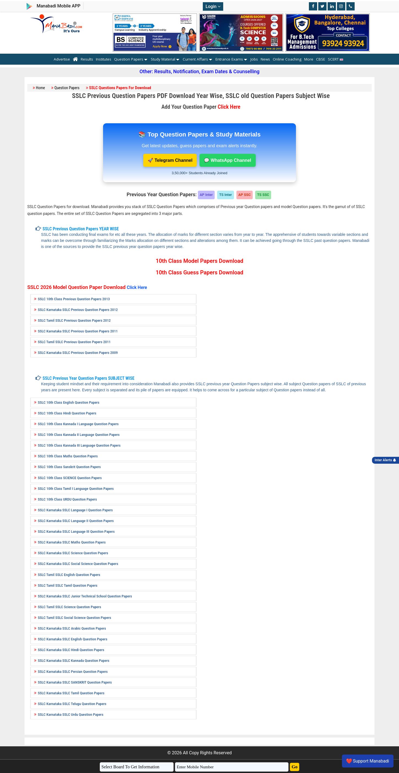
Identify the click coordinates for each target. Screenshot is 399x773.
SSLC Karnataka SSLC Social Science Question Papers (78, 563)
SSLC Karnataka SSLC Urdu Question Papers (70, 714)
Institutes (103, 59)
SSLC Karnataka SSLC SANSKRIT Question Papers (75, 682)
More (308, 59)
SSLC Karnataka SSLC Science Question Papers (73, 553)
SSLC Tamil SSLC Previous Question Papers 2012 (74, 320)
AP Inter (206, 195)
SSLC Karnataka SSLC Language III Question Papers (76, 531)
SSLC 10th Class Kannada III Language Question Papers (79, 445)
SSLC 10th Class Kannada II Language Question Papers (79, 434)
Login (213, 6)
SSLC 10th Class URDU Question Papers (67, 499)
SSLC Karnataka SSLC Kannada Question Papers (73, 660)
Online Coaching (287, 59)
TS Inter (225, 195)
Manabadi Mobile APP (58, 6)
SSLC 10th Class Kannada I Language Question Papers (78, 424)
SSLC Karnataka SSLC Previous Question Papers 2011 (78, 331)
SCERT (336, 59)
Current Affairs (195, 59)
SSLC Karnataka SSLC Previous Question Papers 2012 (78, 309)
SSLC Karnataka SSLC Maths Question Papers (72, 542)
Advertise (62, 59)
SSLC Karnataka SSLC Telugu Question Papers (72, 703)
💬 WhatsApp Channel (227, 160)
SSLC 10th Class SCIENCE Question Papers (70, 478)
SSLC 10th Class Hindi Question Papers (67, 413)
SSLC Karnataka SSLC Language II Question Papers (76, 520)
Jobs (254, 59)
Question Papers (128, 59)
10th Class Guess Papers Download (199, 272)
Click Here (229, 106)
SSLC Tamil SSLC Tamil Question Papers (67, 585)
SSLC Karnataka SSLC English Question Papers (72, 639)
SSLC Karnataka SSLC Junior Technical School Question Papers (85, 596)
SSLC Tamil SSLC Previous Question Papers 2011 (74, 342)
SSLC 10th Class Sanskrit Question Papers (69, 467)
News (265, 59)
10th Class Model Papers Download (199, 261)
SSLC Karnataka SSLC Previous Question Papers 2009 (78, 352)
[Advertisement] (285, 332)
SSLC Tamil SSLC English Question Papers (69, 574)
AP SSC (244, 195)
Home (40, 88)
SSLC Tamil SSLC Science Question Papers (69, 607)
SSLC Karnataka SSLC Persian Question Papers (73, 671)
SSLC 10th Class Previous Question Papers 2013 (74, 299)
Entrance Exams (229, 59)
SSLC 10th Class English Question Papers (68, 402)
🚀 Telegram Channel (170, 160)
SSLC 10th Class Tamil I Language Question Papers (76, 488)
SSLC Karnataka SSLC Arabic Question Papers (72, 628)
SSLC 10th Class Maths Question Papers (68, 456)
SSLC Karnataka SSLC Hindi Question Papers (71, 650)
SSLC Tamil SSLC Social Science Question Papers (74, 617)
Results (87, 59)
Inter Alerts (385, 460)
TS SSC (263, 195)
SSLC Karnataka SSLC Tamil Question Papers (71, 693)
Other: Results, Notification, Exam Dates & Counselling (199, 71)
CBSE (320, 59)
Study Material (163, 59)
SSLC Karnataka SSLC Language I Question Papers (75, 510)
